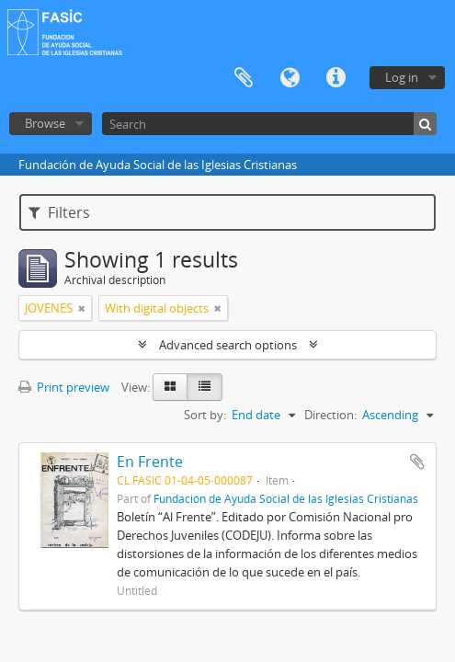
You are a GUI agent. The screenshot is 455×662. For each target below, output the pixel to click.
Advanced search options (228, 345)
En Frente (150, 461)
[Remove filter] (81, 308)
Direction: (330, 414)
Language (290, 78)
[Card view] (170, 387)
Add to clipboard (417, 461)
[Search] (269, 123)
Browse (45, 123)
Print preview (63, 387)
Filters (59, 212)
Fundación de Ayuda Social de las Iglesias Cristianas (286, 498)
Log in (401, 77)
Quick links (335, 78)
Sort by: (205, 414)
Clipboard (244, 78)
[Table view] (204, 387)
